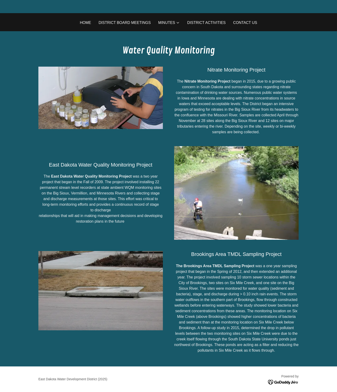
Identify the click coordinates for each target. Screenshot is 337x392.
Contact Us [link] (245, 23)
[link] (283, 382)
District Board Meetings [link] (125, 23)
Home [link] (85, 23)
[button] (169, 23)
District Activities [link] (206, 23)
